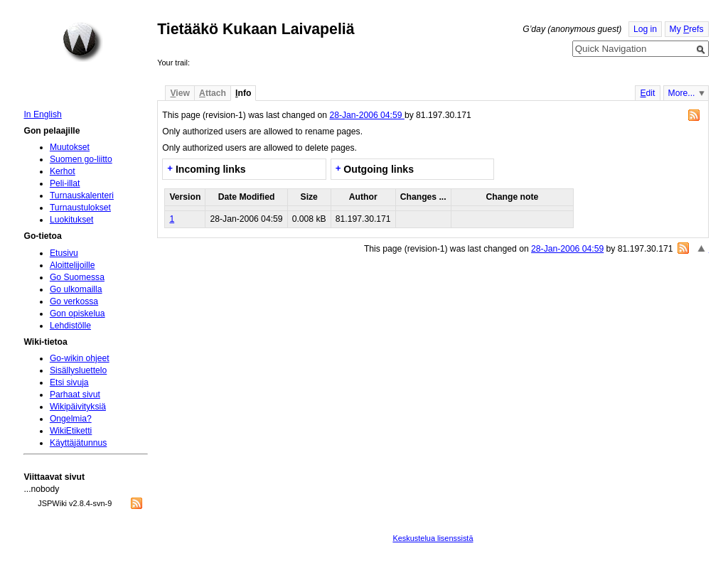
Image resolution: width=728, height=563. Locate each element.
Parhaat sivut (75, 395)
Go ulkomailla (76, 289)
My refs (687, 29)
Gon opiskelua (77, 313)
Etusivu (64, 253)
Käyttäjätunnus (78, 443)
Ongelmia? (71, 419)
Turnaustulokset (80, 208)
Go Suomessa (77, 277)
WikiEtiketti (71, 431)
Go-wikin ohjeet (79, 358)
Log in (645, 29)
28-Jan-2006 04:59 (366, 115)
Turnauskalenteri (82, 195)
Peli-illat (65, 183)
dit (647, 93)
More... (681, 93)
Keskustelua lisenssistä (432, 538)
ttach (212, 93)
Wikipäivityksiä (78, 407)
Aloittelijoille (72, 265)
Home (82, 42)
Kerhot (62, 171)
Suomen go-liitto (81, 159)
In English (42, 114)
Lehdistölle (70, 326)
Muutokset (70, 147)
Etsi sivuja (69, 382)
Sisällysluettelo (78, 370)
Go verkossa (74, 301)
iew (179, 93)
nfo (243, 93)
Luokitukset (72, 220)
